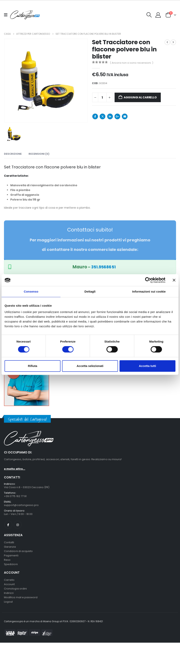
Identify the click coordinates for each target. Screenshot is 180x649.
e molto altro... (14, 469)
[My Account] (158, 15)
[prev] (167, 42)
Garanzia (10, 549)
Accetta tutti (147, 366)
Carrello (9, 584)
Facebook (95, 116)
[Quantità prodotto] (102, 97)
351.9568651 (103, 267)
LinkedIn (110, 116)
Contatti (9, 544)
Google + (117, 116)
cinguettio (102, 116)
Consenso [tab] (31, 291)
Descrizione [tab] (13, 154)
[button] (149, 14)
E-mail (125, 116)
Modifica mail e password (21, 603)
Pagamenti (11, 558)
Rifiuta (32, 366)
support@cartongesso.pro (21, 506)
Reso (7, 563)
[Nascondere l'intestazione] (25, 15)
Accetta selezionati (90, 366)
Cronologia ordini (15, 593)
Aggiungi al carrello (140, 97)
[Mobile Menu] (7, 15)
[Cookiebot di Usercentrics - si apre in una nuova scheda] (148, 280)
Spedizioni (11, 568)
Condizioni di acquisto (18, 554)
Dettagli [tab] (90, 291)
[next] (173, 42)
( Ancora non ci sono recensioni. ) (131, 63)
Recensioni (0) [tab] (39, 154)
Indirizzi (9, 598)
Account (9, 589)
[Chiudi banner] (174, 280)
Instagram (18, 526)
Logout (8, 608)
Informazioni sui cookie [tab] (149, 291)
